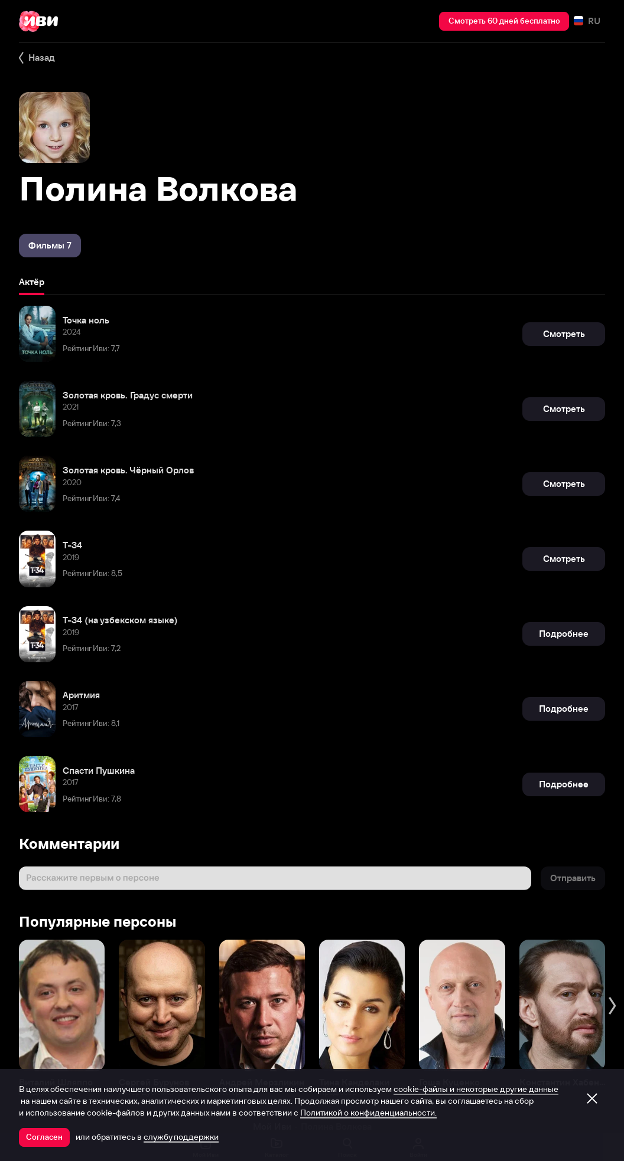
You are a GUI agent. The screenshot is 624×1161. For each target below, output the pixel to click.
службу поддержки (181, 1137)
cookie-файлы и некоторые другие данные (476, 1089)
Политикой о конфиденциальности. (368, 1112)
